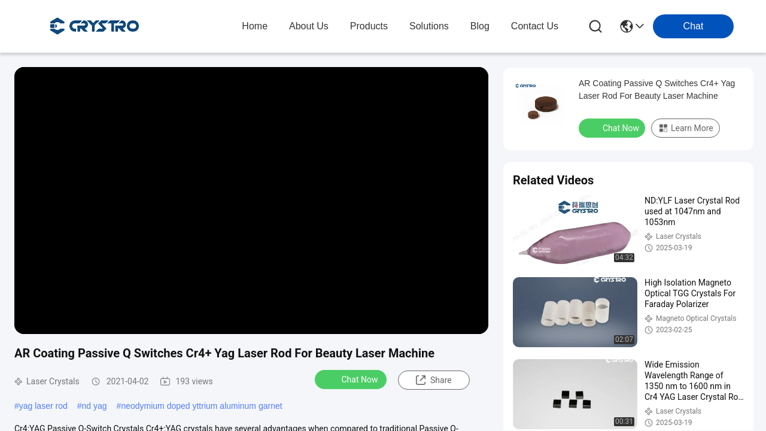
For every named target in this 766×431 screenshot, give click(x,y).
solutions (429, 26)
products (369, 26)
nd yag (94, 406)
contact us (534, 26)
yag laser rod (43, 406)
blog (480, 26)
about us (309, 26)
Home (255, 26)
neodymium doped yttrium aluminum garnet (201, 406)
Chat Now (352, 379)
